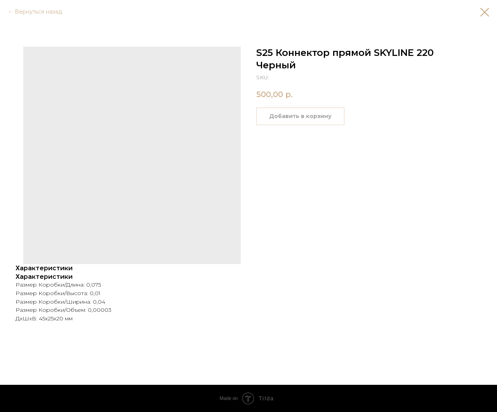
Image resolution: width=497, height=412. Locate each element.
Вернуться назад (38, 11)
